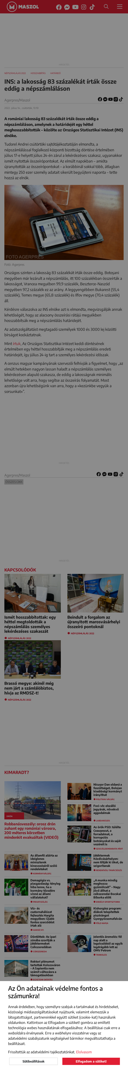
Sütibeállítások (33, 1061)
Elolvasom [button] (84, 1052)
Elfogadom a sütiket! (91, 1061)
